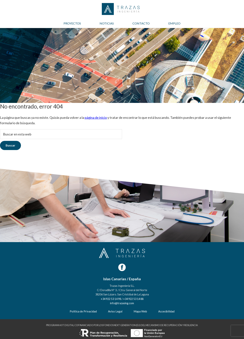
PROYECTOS (72, 23)
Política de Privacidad (83, 311)
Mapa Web (140, 311)
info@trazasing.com (122, 303)
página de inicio (96, 117)
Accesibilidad (166, 311)
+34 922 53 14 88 (133, 298)
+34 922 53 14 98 (111, 298)
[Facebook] (122, 267)
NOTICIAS (107, 23)
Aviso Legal (115, 311)
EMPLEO (174, 23)
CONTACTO (141, 23)
